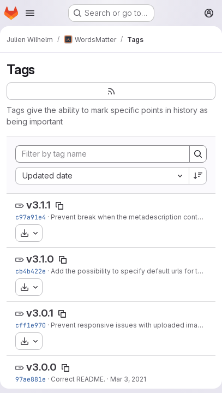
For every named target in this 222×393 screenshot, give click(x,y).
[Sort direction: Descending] (198, 175)
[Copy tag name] (59, 205)
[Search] (198, 154)
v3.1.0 (40, 259)
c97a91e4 (30, 217)
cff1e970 (30, 325)
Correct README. (78, 379)
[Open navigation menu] (30, 13)
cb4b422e (30, 271)
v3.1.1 (38, 205)
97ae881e (30, 379)
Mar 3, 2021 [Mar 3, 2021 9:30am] (128, 379)
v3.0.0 (41, 367)
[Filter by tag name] (102, 154)
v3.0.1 (39, 313)
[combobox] (102, 175)
